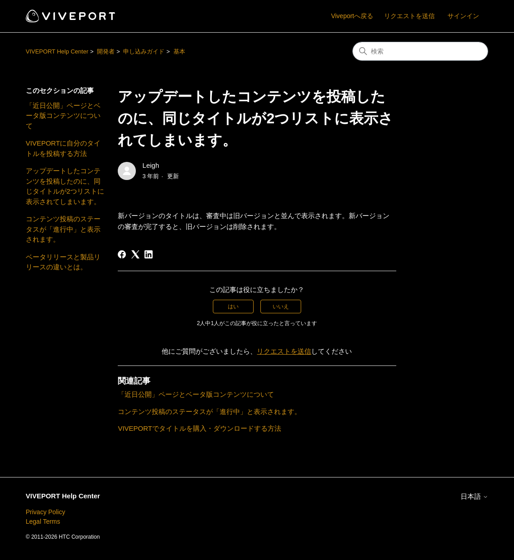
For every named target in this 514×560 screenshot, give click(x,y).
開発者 (106, 51)
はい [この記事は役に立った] (233, 306)
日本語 (474, 496)
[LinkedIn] (148, 254)
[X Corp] (135, 254)
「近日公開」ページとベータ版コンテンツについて (63, 116)
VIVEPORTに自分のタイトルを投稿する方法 (63, 148)
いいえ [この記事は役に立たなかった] (281, 306)
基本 (179, 51)
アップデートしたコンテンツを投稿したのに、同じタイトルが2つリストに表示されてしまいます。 (65, 186)
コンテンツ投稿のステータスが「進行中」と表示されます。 (63, 229)
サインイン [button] (463, 15)
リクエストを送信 (409, 15)
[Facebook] (122, 254)
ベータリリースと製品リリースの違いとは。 (63, 262)
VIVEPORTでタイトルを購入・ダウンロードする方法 (199, 428)
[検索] (420, 51)
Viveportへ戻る (352, 15)
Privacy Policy (45, 512)
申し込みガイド (143, 51)
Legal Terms (43, 521)
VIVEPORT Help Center (57, 51)
